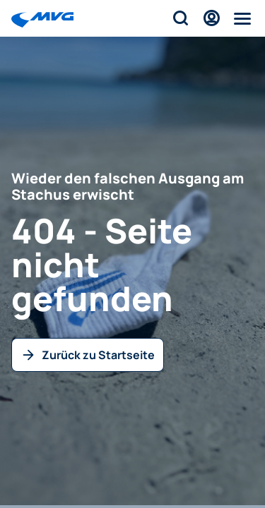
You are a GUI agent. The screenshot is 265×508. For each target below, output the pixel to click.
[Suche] (180, 18)
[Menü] (242, 18)
